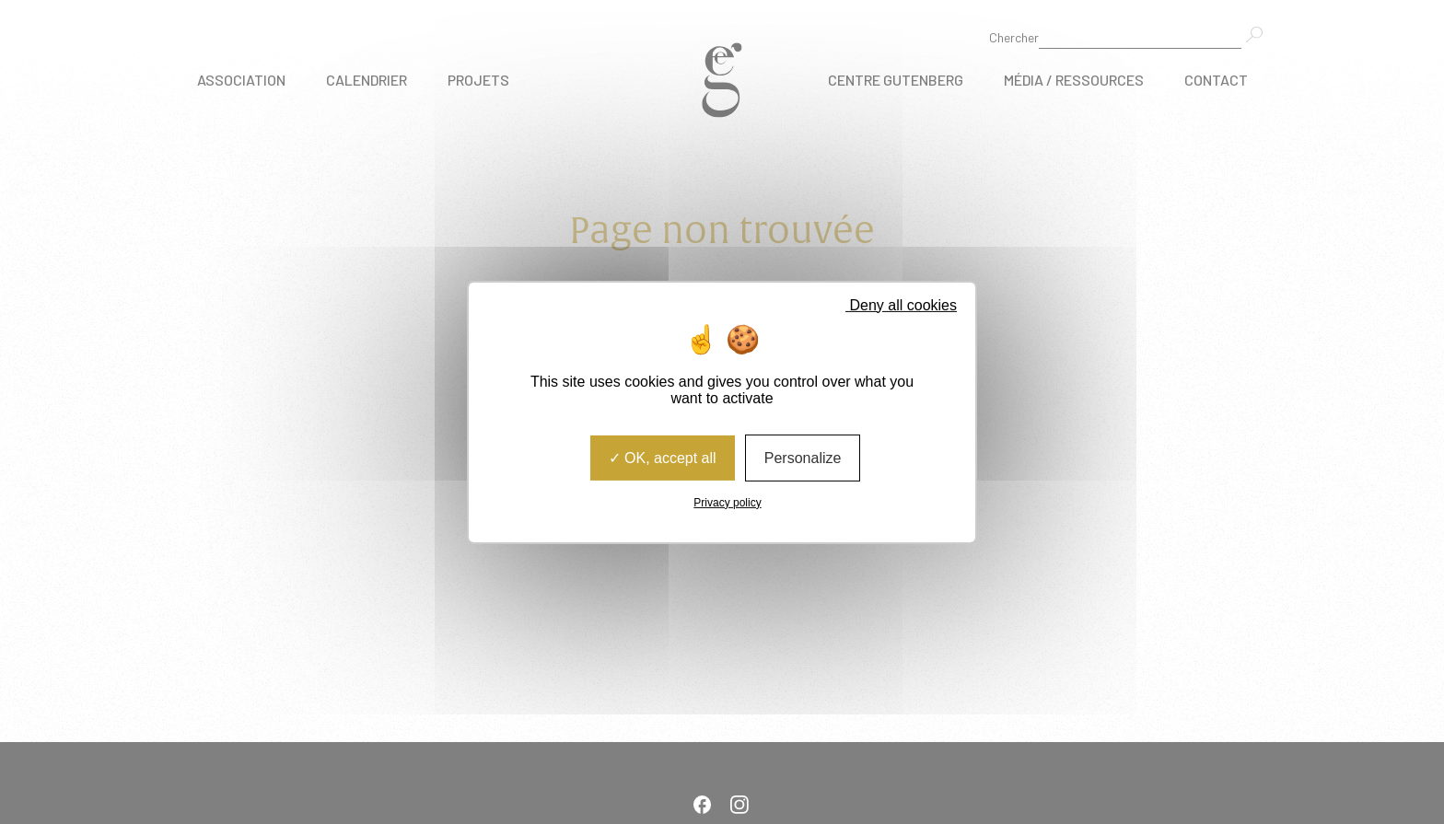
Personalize (803, 457)
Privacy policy (727, 502)
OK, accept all (662, 457)
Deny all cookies (895, 304)
